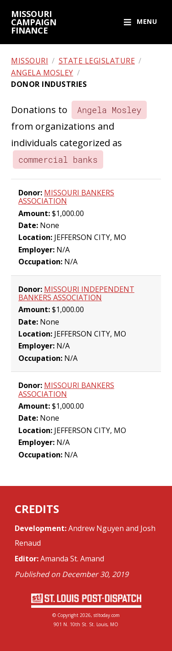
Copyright (67, 615)
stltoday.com (107, 615)
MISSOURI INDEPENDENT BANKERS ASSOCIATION (76, 293)
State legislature (97, 61)
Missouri (29, 61)
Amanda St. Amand (72, 559)
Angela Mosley (42, 73)
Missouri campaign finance (33, 22)
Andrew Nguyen (96, 528)
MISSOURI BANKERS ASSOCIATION (66, 197)
